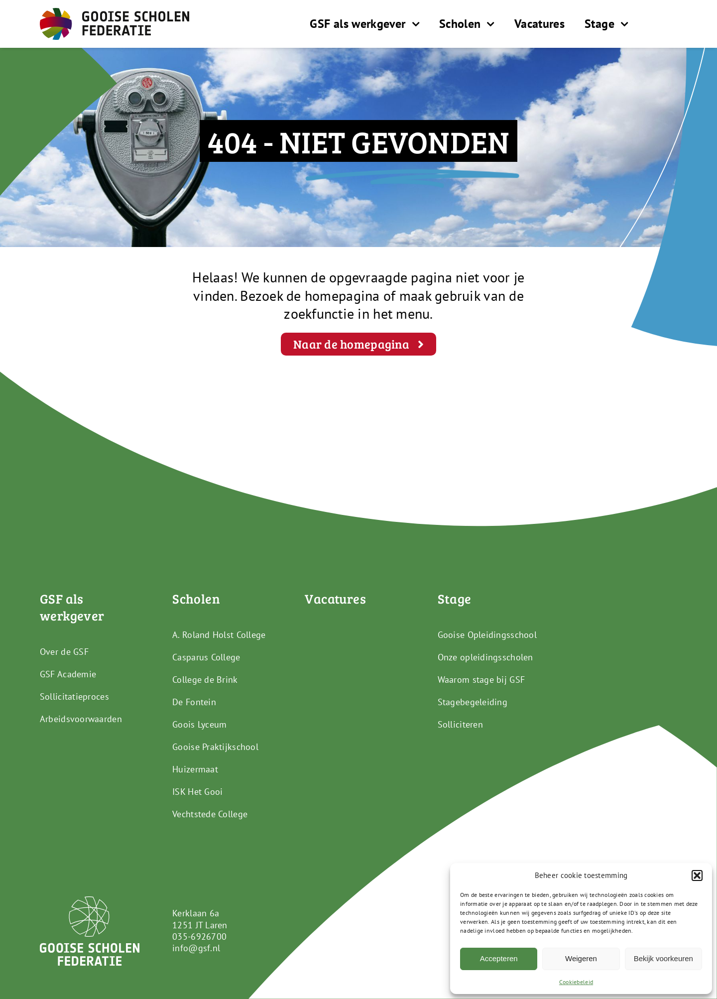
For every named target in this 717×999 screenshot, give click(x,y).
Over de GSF (64, 651)
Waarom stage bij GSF (481, 679)
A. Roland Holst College (218, 634)
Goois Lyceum (199, 724)
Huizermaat (195, 769)
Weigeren (581, 958)
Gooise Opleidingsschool (487, 634)
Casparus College (206, 657)
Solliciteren (460, 724)
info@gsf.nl (196, 948)
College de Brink (205, 679)
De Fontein (194, 702)
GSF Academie (68, 674)
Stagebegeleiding (472, 702)
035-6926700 (199, 936)
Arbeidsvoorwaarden (81, 719)
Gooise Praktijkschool (215, 746)
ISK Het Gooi (197, 791)
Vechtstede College (209, 814)
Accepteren (499, 958)
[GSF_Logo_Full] (114, 12)
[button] (697, 875)
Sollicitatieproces (74, 696)
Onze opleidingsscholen (485, 657)
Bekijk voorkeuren (663, 958)
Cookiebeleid (576, 982)
